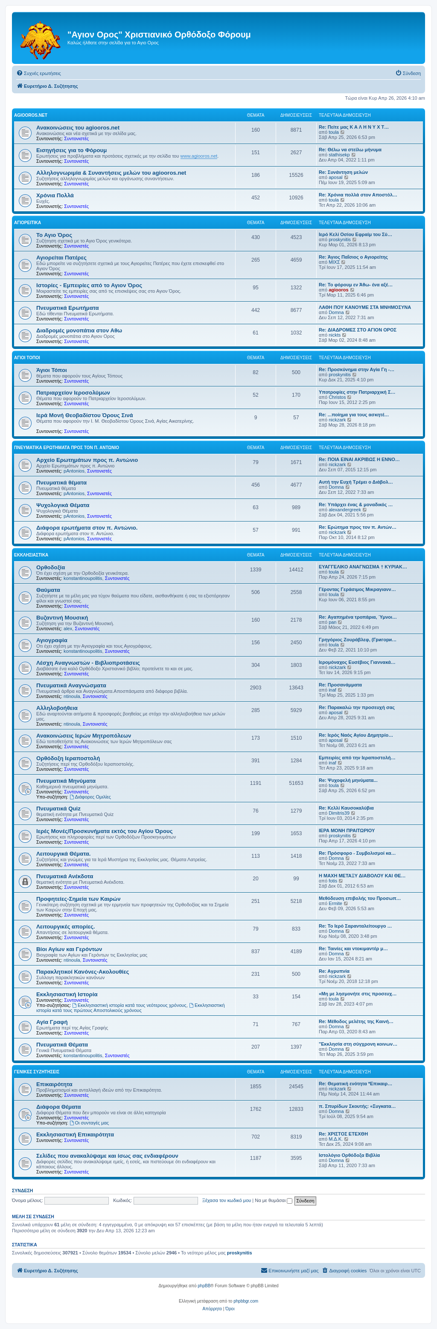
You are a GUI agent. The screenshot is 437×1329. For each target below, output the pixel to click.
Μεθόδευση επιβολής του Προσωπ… (360, 898)
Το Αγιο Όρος (54, 235)
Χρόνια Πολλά (55, 195)
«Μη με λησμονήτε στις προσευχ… (358, 993)
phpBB (204, 1285)
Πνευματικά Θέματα (62, 1044)
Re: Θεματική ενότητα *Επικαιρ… (355, 1083)
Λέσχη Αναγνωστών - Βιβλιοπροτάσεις (88, 663)
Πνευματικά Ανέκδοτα (64, 876)
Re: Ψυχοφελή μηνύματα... (348, 780)
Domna (336, 312)
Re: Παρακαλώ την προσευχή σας (357, 707)
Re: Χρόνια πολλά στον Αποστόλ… (358, 194)
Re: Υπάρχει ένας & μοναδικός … (356, 504)
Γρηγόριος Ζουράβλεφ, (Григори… (357, 639)
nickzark (337, 419)
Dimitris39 (339, 813)
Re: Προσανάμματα (340, 684)
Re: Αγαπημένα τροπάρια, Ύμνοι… (358, 617)
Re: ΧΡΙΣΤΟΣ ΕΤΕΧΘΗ (343, 1133)
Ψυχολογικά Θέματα (62, 505)
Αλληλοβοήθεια (57, 708)
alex (68, 628)
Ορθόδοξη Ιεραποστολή (68, 758)
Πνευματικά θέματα (61, 482)
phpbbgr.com (245, 1301)
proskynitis (340, 239)
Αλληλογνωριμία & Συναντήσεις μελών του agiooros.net (111, 173)
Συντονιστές (76, 138)
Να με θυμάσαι (273, 1200)
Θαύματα (48, 590)
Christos (337, 397)
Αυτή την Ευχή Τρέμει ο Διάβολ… (356, 481)
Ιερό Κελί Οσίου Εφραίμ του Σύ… (355, 234)
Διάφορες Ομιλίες (90, 796)
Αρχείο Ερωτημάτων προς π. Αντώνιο (87, 460)
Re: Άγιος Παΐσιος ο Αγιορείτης (353, 256)
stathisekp (339, 154)
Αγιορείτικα (27, 222)
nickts (335, 334)
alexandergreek (345, 509)
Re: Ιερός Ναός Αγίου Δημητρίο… (356, 735)
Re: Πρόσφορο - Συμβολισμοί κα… (357, 853)
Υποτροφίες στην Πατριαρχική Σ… (357, 392)
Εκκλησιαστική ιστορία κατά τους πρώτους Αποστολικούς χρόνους (130, 1008)
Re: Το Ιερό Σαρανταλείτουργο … (355, 925)
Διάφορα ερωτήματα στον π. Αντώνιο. (87, 528)
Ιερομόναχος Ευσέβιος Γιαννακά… (357, 662)
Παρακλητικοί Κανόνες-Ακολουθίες (82, 972)
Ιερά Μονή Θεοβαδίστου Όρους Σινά (84, 415)
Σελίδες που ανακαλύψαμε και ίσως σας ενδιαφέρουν (107, 1156)
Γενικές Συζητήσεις (36, 1072)
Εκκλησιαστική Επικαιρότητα (75, 1134)
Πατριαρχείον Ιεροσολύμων (73, 392)
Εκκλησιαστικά (31, 555)
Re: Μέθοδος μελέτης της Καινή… (356, 1021)
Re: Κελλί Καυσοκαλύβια (346, 807)
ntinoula (72, 696)
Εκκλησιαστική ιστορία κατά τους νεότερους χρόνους (129, 1005)
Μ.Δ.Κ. (336, 1139)
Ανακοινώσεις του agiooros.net (77, 127)
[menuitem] (38, 73)
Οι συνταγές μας (89, 1122)
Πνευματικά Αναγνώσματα (71, 685)
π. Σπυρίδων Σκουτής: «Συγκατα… (357, 1106)
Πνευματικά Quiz (58, 808)
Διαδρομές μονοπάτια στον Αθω (79, 330)
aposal (335, 177)
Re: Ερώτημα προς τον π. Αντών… (357, 527)
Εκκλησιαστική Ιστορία (67, 994)
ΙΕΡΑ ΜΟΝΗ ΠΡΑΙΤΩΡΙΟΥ (347, 830)
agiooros (338, 289)
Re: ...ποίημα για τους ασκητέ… (354, 414)
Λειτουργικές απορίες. (65, 926)
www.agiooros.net (199, 156)
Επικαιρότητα (54, 1084)
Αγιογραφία (51, 640)
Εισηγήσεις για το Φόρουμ (71, 150)
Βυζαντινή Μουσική (62, 617)
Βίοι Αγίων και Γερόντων (69, 949)
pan (332, 622)
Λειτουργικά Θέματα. (63, 853)
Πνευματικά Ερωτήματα (67, 308)
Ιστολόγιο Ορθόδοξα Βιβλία (349, 1155)
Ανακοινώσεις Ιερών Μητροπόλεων (83, 735)
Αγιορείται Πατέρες (61, 257)
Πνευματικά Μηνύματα (66, 781)
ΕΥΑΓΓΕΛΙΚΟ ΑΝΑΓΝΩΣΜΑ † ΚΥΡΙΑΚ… (363, 566)
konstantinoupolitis (83, 578)
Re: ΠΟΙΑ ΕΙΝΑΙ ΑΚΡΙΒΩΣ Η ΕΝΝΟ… (359, 459)
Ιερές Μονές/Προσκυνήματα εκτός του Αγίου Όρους (104, 831)
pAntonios (74, 470)
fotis (333, 880)
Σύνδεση (22, 1190)
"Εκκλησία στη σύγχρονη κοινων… (358, 1043)
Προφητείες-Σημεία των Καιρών (78, 899)
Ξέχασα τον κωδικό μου (226, 1200)
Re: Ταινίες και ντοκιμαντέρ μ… (353, 948)
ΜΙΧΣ (334, 262)
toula (334, 132)
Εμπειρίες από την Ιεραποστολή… (357, 757)
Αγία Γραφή (51, 1022)
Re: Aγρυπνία (334, 971)
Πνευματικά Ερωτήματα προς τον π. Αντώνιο (66, 447)
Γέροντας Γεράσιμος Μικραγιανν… (357, 589)
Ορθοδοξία (50, 567)
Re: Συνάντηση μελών (343, 172)
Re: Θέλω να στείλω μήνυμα (350, 149)
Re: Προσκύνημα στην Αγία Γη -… (356, 369)
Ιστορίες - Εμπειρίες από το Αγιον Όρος (89, 285)
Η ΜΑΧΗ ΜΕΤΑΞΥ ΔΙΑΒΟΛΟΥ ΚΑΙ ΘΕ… (362, 875)
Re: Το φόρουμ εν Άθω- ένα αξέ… (356, 284)
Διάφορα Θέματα (58, 1107)
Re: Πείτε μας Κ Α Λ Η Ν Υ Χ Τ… (354, 127)
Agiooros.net (30, 115)
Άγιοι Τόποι (27, 357)
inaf (332, 689)
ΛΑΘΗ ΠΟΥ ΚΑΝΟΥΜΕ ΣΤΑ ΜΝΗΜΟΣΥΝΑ (365, 307)
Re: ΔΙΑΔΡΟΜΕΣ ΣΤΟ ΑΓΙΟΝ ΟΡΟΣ (357, 329)
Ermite (335, 903)
